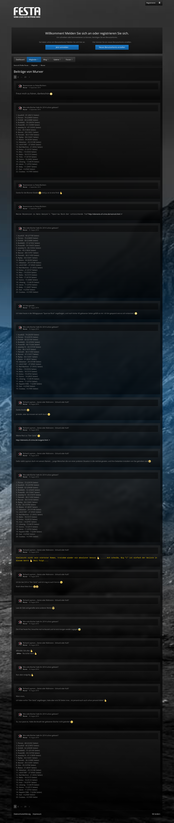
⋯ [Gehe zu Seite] (21, 77)
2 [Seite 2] (18, 77)
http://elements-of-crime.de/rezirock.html (104, 214)
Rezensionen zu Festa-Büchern (34, 85)
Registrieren (150, 3)
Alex (19, 653)
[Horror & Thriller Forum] (27, 12)
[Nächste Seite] (29, 77)
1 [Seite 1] (15, 77)
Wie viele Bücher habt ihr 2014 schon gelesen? (40, 107)
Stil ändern (156, 814)
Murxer (25, 88)
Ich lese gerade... (29, 305)
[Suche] (159, 2)
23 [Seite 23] (25, 77)
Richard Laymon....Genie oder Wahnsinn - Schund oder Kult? (46, 402)
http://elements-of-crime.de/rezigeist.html (32, 440)
